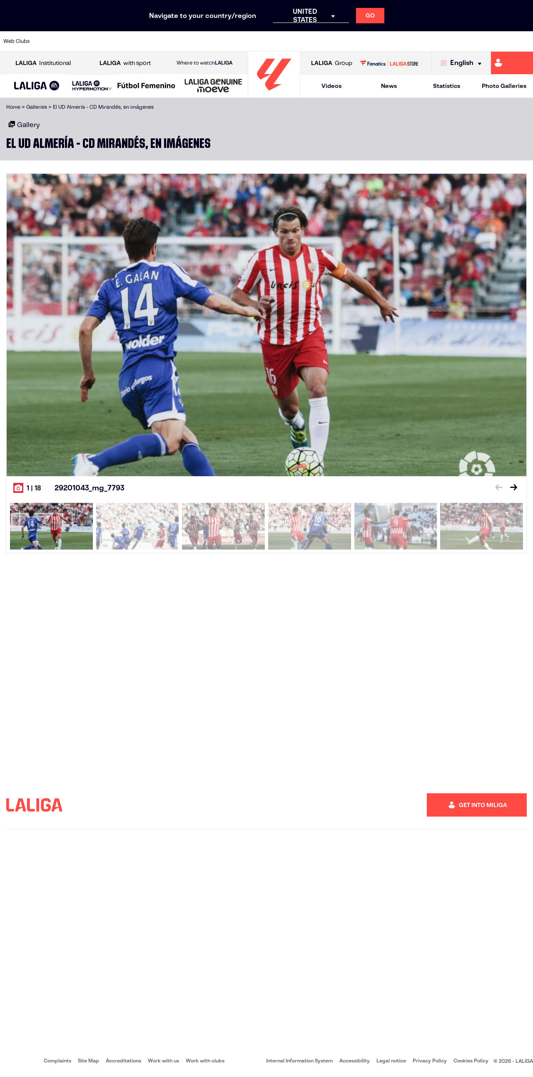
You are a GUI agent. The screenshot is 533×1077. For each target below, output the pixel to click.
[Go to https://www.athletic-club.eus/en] (48, 41)
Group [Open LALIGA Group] (331, 63)
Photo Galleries (504, 85)
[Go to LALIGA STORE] (389, 63)
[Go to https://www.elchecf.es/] (148, 41)
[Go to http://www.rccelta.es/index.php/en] (298, 41)
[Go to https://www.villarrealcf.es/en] (523, 41)
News (389, 85)
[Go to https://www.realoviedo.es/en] (423, 41)
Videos (331, 85)
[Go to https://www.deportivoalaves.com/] (123, 41)
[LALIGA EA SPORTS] (36, 86)
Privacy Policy (430, 1060)
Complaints (57, 1060)
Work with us (163, 1060)
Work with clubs (205, 1060)
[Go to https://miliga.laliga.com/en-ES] (512, 63)
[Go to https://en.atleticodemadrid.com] (73, 41)
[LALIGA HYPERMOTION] (92, 86)
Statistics (446, 85)
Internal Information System (299, 1060)
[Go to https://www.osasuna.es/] (98, 41)
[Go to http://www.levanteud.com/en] (248, 41)
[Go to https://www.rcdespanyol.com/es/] (323, 41)
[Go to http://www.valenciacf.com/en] (498, 41)
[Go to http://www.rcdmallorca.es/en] (348, 41)
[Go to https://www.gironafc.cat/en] (223, 41)
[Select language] (463, 63)
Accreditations (123, 1060)
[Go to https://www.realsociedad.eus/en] (448, 41)
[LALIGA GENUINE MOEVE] (213, 86)
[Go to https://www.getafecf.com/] (198, 41)
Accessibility (354, 1060)
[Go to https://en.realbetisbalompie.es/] (373, 41)
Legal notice (391, 1060)
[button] (36, 86)
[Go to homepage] (274, 93)
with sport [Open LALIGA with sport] (125, 63)
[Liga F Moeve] (146, 86)
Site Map (88, 1060)
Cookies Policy (470, 1060)
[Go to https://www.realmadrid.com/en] (398, 41)
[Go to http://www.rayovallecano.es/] (273, 41)
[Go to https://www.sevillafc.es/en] (473, 41)
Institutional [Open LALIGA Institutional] (43, 63)
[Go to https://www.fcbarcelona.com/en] (173, 41)
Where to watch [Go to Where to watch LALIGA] (204, 63)
